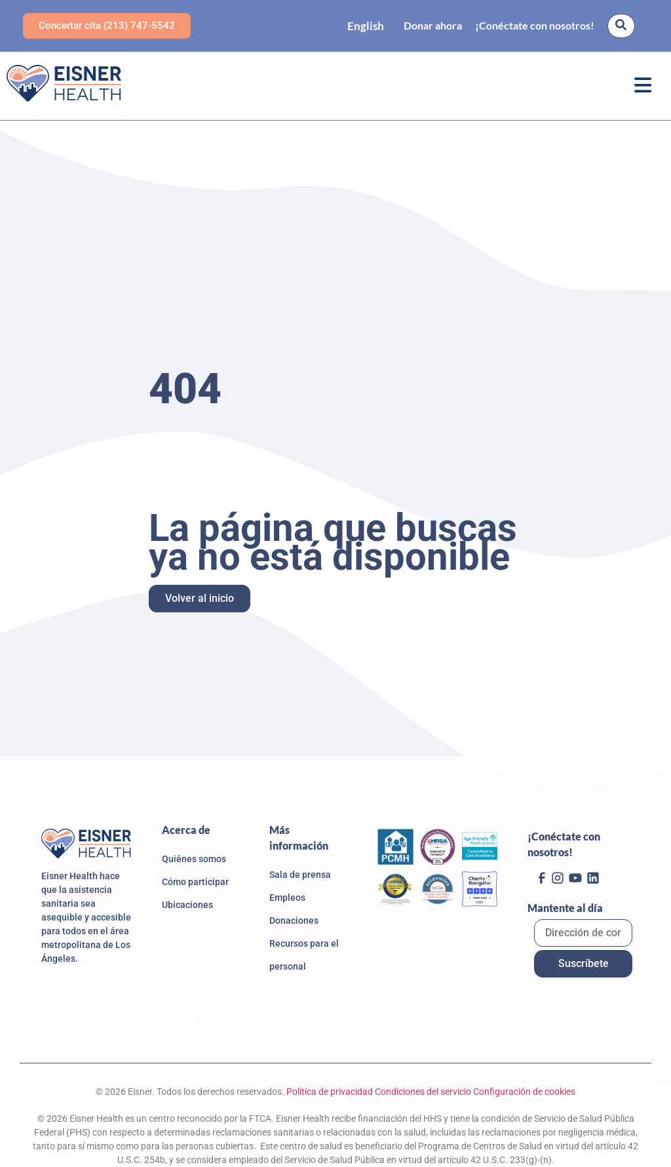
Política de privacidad (329, 1091)
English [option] (365, 26)
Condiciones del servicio (423, 1091)
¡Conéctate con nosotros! (534, 25)
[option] (366, 26)
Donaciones (293, 920)
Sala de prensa (300, 874)
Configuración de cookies (524, 1091)
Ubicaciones (187, 905)
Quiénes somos (194, 859)
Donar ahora (433, 25)
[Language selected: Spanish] (366, 26)
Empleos (287, 897)
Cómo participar (195, 882)
